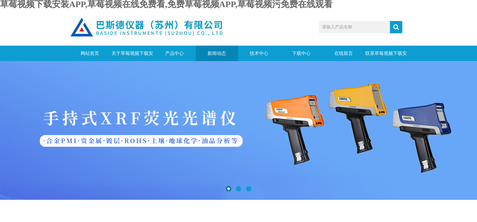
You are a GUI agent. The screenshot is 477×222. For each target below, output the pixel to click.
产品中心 (174, 53)
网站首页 (90, 53)
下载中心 (301, 53)
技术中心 (259, 53)
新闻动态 (216, 53)
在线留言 (343, 53)
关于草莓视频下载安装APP (132, 56)
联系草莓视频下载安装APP (386, 56)
